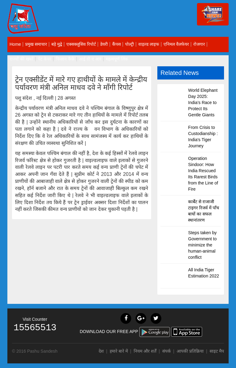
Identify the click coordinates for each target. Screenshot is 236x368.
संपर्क (167, 351)
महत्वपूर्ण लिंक (117, 58)
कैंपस (116, 44)
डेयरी (104, 44)
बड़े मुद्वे (56, 44)
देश (101, 351)
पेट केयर (44, 58)
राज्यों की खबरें (21, 58)
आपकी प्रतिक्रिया (190, 351)
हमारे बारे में (119, 351)
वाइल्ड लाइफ (148, 44)
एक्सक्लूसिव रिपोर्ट (81, 44)
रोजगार (199, 44)
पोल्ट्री (129, 44)
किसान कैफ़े (65, 58)
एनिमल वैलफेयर (176, 44)
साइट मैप (217, 351)
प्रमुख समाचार (36, 44)
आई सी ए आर (90, 58)
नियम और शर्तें (145, 351)
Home (15, 44)
